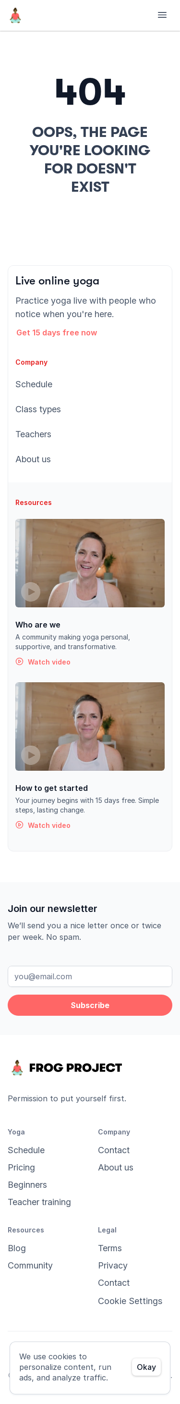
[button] (62, 332)
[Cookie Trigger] (130, 1301)
